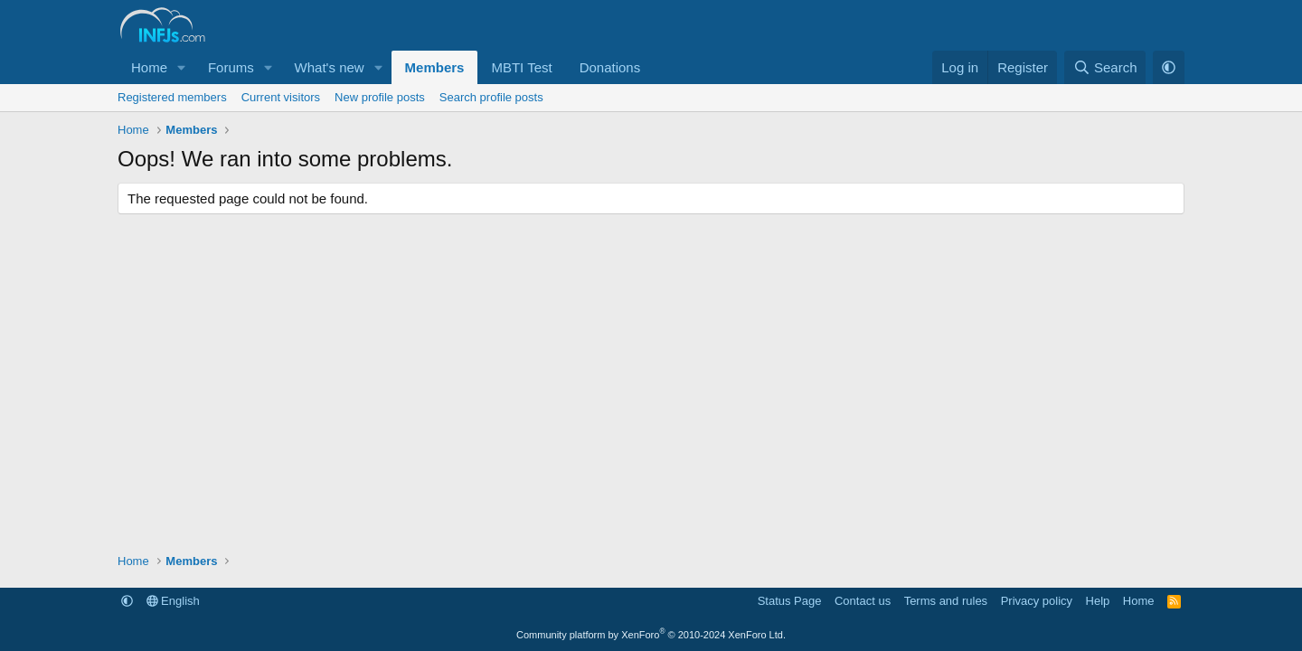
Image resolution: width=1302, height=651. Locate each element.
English (173, 601)
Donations (610, 67)
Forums (231, 67)
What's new (329, 67)
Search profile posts (491, 97)
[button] (181, 67)
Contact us (863, 601)
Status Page (790, 601)
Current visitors (280, 97)
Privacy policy (1036, 601)
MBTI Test (521, 67)
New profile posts (380, 97)
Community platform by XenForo (651, 634)
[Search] (1105, 67)
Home (149, 67)
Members (435, 67)
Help (1098, 601)
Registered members (172, 97)
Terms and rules (945, 601)
